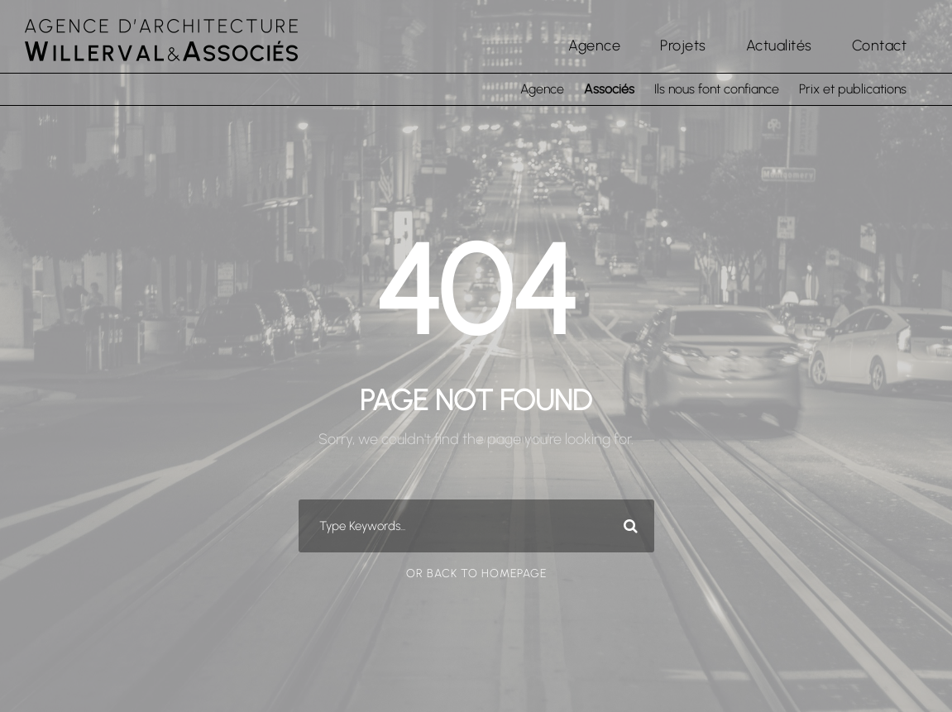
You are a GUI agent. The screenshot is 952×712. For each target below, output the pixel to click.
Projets (683, 45)
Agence (594, 45)
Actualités (779, 45)
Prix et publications (853, 89)
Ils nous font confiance (716, 89)
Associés (609, 89)
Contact (879, 45)
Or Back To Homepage (476, 573)
